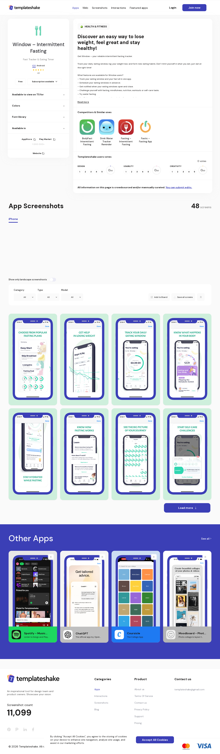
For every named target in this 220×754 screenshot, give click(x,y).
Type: (40, 290)
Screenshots (99, 8)
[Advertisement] (110, 250)
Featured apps (139, 8)
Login (172, 7)
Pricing (137, 723)
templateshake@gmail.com (189, 689)
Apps (75, 8)
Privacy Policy (141, 709)
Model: (64, 290)
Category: (19, 290)
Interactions (118, 8)
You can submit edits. (179, 187)
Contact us (140, 702)
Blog (96, 709)
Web (85, 8)
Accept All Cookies (155, 740)
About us (139, 689)
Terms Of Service (143, 696)
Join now (194, 7)
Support (139, 716)
